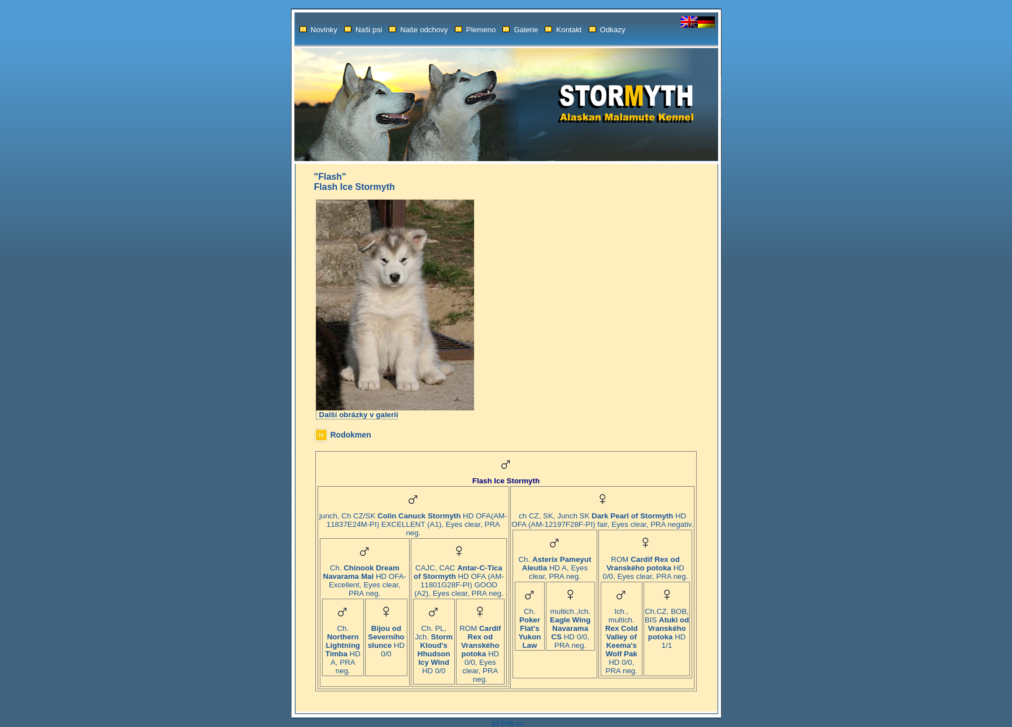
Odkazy (607, 29)
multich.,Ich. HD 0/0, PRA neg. (570, 625)
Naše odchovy (418, 29)
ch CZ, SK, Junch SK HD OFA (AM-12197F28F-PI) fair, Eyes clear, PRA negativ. (602, 517)
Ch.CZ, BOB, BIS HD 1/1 (667, 625)
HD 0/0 (386, 637)
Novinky (318, 29)
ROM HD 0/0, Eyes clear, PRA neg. (480, 650)
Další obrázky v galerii (358, 414)
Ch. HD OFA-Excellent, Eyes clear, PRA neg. (364, 577)
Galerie (520, 29)
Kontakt (563, 29)
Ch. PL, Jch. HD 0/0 (434, 646)
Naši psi (363, 29)
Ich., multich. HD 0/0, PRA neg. (621, 637)
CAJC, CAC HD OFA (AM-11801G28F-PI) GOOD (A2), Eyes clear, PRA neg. (459, 577)
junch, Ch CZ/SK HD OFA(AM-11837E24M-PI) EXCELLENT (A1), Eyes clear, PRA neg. (413, 521)
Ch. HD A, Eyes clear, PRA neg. (554, 564)
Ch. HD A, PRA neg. (343, 646)
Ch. (530, 625)
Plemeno (475, 29)
